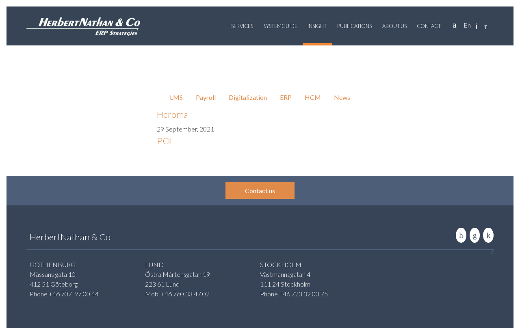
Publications (354, 26)
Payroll (206, 97)
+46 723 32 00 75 (303, 294)
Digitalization (248, 97)
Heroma (172, 114)
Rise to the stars (488, 235)
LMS (176, 97)
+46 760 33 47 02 (185, 294)
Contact (429, 26)
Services (242, 26)
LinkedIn (461, 235)
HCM (313, 97)
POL (165, 140)
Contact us (260, 190)
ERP (286, 97)
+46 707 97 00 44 (74, 294)
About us (394, 26)
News (342, 97)
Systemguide (280, 26)
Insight (317, 26)
